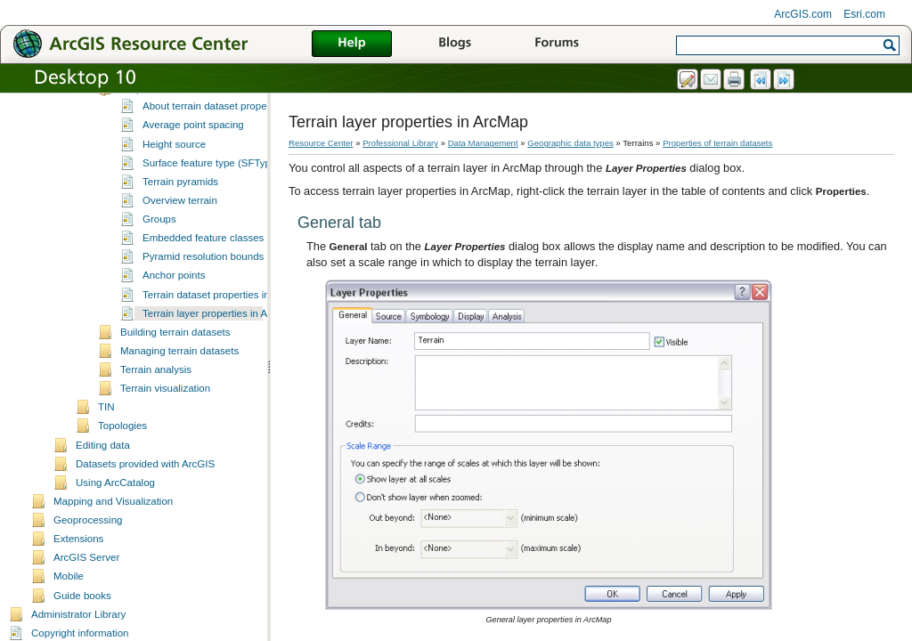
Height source (174, 179)
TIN (106, 441)
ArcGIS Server (86, 592)
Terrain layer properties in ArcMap (219, 348)
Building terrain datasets (175, 366)
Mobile (68, 610)
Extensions (78, 573)
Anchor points (173, 309)
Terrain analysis (155, 404)
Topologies (122, 460)
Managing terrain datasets (179, 385)
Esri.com (864, 14)
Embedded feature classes (203, 272)
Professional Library (400, 143)
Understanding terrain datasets (190, 105)
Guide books (82, 630)
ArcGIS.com (803, 14)
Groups (159, 253)
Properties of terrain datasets (186, 123)
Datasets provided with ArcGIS (145, 498)
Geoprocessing (87, 554)
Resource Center (321, 143)
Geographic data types (570, 143)
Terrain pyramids (180, 216)
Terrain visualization (165, 423)
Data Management (483, 143)
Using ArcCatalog (115, 517)
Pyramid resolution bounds (203, 291)
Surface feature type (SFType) (211, 197)
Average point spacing (193, 159)
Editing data (103, 480)
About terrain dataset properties (214, 140)
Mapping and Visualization (113, 536)
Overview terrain (179, 235)
